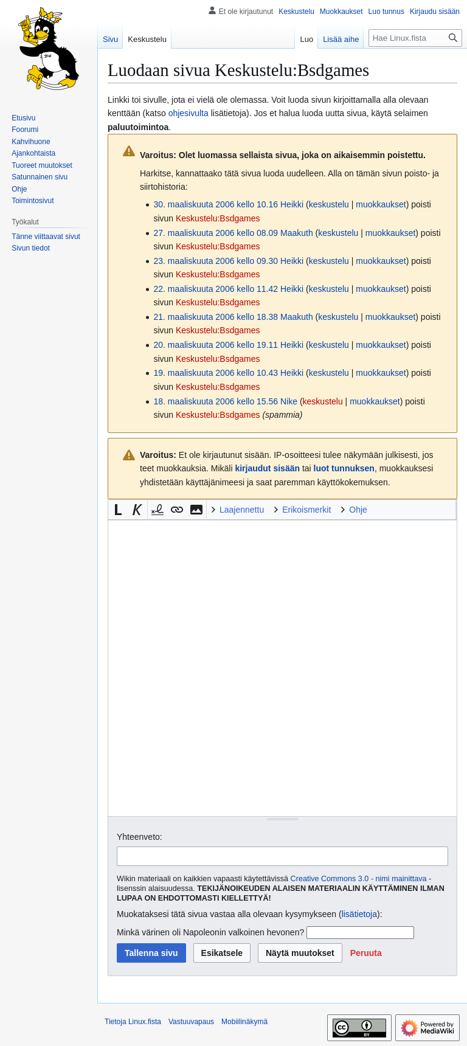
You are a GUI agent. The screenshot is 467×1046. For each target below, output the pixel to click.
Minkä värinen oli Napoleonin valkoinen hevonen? (210, 932)
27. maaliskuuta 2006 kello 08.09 (215, 233)
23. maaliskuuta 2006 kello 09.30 (215, 261)
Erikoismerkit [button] (306, 509)
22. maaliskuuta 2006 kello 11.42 (215, 289)
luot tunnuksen (344, 468)
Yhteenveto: (139, 837)
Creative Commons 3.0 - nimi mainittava (359, 879)
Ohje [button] (358, 509)
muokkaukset (381, 204)
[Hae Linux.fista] (415, 38)
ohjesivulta (188, 113)
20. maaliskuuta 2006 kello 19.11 (215, 345)
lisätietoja (359, 914)
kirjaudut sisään (267, 468)
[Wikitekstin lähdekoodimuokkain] (282, 668)
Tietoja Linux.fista (133, 1021)
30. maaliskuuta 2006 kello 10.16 (215, 204)
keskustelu (329, 204)
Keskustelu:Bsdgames (218, 218)
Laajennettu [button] (242, 509)
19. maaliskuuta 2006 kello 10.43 (215, 373)
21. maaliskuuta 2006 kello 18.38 (215, 317)
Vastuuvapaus (191, 1021)
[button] (118, 509)
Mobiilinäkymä (244, 1021)
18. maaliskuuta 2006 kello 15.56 (215, 401)
